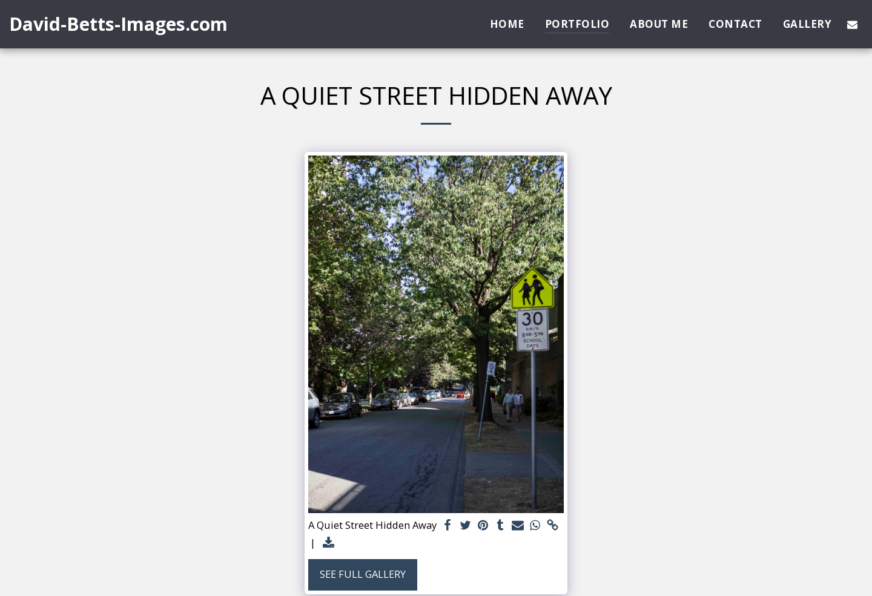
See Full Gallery (363, 574)
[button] (852, 24)
